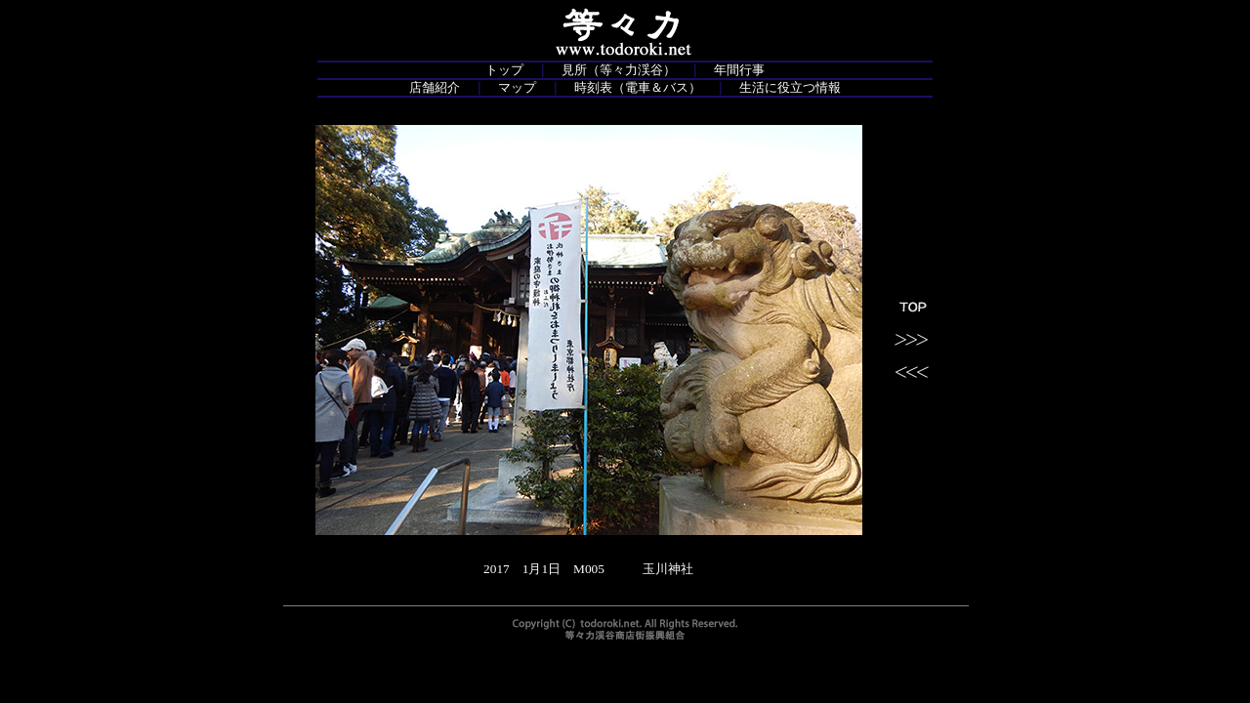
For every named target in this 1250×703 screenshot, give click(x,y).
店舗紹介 (434, 87)
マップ (517, 87)
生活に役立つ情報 (790, 87)
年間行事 (739, 69)
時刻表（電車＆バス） (637, 87)
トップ (504, 69)
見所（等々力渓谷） (619, 69)
